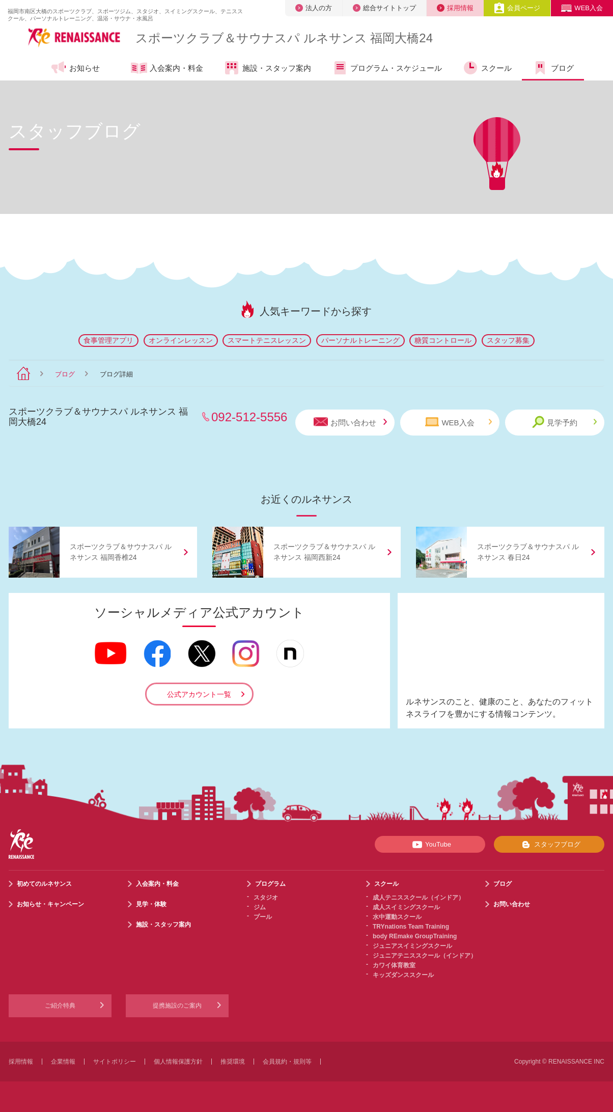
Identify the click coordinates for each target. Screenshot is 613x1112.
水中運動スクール (397, 916)
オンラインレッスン (181, 340)
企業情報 (63, 1061)
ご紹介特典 (60, 1005)
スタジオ (266, 897)
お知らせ (75, 67)
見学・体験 (151, 904)
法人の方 (313, 8)
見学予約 (564, 422)
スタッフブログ (549, 844)
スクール (487, 67)
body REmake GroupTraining (415, 936)
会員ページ (517, 8)
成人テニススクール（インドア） (418, 897)
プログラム (270, 883)
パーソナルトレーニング (360, 340)
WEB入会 (582, 8)
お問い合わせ (350, 422)
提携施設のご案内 (177, 1005)
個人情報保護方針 (178, 1061)
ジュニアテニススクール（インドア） (425, 955)
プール (263, 916)
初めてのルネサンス (44, 883)
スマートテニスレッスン (267, 340)
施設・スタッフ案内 (267, 67)
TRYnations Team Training (411, 926)
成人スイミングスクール (406, 907)
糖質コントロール (442, 340)
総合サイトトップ (384, 8)
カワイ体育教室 (394, 965)
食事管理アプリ (108, 340)
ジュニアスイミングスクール (412, 946)
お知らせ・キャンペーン (50, 904)
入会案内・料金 (167, 68)
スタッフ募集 (508, 340)
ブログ (553, 67)
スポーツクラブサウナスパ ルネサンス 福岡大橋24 (284, 38)
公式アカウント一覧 (199, 694)
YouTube (430, 844)
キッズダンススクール (403, 975)
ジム (260, 907)
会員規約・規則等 (287, 1061)
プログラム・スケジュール (386, 67)
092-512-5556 (249, 417)
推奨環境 (232, 1061)
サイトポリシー (114, 1061)
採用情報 (455, 8)
